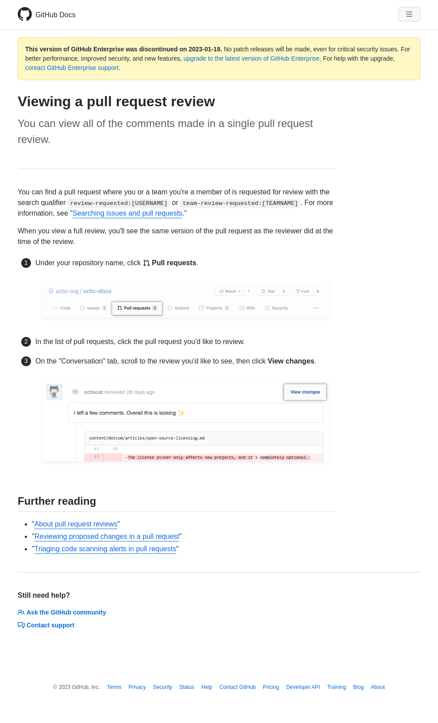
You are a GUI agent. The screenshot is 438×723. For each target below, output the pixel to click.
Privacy (137, 687)
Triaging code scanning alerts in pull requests (105, 549)
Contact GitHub (237, 687)
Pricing (271, 687)
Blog (358, 687)
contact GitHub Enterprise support (72, 67)
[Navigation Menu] (409, 14)
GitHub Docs (55, 15)
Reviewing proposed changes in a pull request (107, 536)
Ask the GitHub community (62, 612)
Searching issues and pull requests (127, 213)
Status (186, 687)
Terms (114, 687)
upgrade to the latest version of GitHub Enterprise (251, 58)
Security (162, 687)
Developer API (303, 687)
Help (206, 687)
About (377, 687)
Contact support (46, 625)
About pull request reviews (76, 524)
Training (336, 687)
